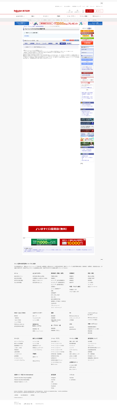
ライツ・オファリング (56, 307)
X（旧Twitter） (54, 384)
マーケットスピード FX (56, 349)
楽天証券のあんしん (37, 282)
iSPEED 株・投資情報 (56, 354)
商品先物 (90, 331)
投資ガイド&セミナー (38, 280)
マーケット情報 (31, 26)
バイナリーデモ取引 (92, 319)
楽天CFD (71, 327)
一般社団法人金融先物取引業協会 (29, 391)
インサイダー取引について (69, 249)
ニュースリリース (92, 343)
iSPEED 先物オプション (56, 360)
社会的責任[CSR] (92, 349)
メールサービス (18, 354)
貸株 (52, 290)
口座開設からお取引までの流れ (40, 278)
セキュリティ (91, 345)
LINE (52, 381)
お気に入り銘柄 (73, 356)
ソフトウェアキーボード (87, 55)
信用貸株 (53, 292)
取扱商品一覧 (36, 328)
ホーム (25, 26)
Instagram (53, 377)
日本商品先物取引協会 (39, 391)
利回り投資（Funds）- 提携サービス (56, 320)
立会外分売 (53, 303)
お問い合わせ (72, 367)
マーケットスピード (56, 347)
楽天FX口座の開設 (18, 280)
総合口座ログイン (18, 276)
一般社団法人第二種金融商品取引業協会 (50, 391)
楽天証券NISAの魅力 (19, 326)
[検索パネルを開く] (83, 11)
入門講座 (71, 320)
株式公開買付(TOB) (55, 299)
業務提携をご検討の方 (93, 358)
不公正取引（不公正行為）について (84, 249)
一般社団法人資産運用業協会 (62, 391)
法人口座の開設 (18, 282)
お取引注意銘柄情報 (86, 104)
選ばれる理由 (91, 276)
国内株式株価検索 (40, 26)
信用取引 (53, 286)
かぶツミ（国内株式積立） (57, 284)
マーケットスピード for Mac (57, 351)
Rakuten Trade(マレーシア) (20, 381)
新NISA (16, 315)
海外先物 (90, 333)
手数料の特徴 (54, 276)
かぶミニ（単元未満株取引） (58, 280)
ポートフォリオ (73, 358)
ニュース (71, 347)
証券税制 (16, 356)
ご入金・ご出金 (18, 347)
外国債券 (53, 318)
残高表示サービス (37, 345)
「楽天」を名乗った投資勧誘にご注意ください (34, 249)
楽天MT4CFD (72, 329)
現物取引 (53, 278)
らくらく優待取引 (56, 288)
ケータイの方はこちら (56, 362)
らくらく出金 (36, 343)
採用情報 (90, 351)
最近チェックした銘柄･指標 (31, 32)
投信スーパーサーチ (92, 286)
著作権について (39, 251)
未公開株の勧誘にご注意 (87, 97)
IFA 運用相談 (91, 354)
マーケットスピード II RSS (57, 345)
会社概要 (90, 341)
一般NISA (16, 318)
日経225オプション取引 (93, 328)
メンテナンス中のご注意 (87, 106)
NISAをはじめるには (19, 324)
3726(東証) (26, 35)
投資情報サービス (18, 345)
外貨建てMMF (91, 278)
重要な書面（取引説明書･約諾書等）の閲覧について (87, 94)
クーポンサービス (18, 358)
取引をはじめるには (74, 315)
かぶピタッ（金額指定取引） (58, 282)
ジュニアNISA (17, 322)
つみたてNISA (17, 320)
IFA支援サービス (92, 356)
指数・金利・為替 (73, 341)
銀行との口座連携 (18, 343)
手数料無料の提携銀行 (87, 150)
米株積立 (71, 280)
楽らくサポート (73, 369)
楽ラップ (35, 315)
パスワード (83, 52)
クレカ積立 (90, 282)
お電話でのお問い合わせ (87, 112)
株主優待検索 (72, 343)
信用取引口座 (85, 156)
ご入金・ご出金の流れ (87, 149)
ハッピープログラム (37, 349)
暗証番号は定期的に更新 (87, 69)
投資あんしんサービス (38, 347)
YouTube (53, 379)
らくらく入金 (36, 341)
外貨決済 (16, 349)
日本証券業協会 (20, 391)
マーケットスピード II (56, 343)
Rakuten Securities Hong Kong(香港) (22, 377)
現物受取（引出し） (56, 330)
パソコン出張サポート (87, 115)
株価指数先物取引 (92, 326)
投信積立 (90, 280)
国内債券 (53, 315)
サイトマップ (91, 360)
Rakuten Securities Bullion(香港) (21, 379)
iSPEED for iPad (55, 356)
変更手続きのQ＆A (86, 111)
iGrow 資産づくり (55, 341)
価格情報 (53, 328)
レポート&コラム (73, 349)
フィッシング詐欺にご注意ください (54, 249)
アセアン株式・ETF (74, 291)
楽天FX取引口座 (85, 160)
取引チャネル (54, 364)
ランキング (90, 284)
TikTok (52, 388)
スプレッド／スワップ (74, 318)
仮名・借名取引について (29, 251)
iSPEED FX (53, 358)
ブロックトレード (55, 305)
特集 (70, 351)
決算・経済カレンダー (74, 354)
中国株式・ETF (73, 289)
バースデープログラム (19, 360)
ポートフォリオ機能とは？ (86, 87)
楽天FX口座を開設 (86, 75)
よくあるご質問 (85, 114)
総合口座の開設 (18, 278)
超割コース (35, 356)
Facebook (53, 386)
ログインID (83, 49)
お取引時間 (17, 351)
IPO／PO (53, 297)
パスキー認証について (87, 66)
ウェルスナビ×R (36, 318)
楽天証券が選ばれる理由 (38, 276)
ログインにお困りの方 (87, 68)
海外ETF (71, 282)
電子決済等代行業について (94, 347)
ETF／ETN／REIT (55, 295)
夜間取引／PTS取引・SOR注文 (58, 301)
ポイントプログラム (19, 341)
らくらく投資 (36, 320)
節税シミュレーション (38, 331)
